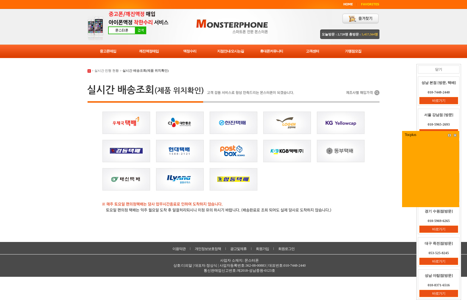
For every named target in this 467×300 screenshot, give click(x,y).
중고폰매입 (108, 51)
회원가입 (262, 249)
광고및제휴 (238, 249)
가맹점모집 (353, 51)
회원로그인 (286, 249)
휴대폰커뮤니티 (271, 51)
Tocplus (410, 135)
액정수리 (189, 51)
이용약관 (179, 249)
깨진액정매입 (149, 51)
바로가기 (438, 101)
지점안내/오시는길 (230, 51)
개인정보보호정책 (208, 249)
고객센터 (312, 51)
